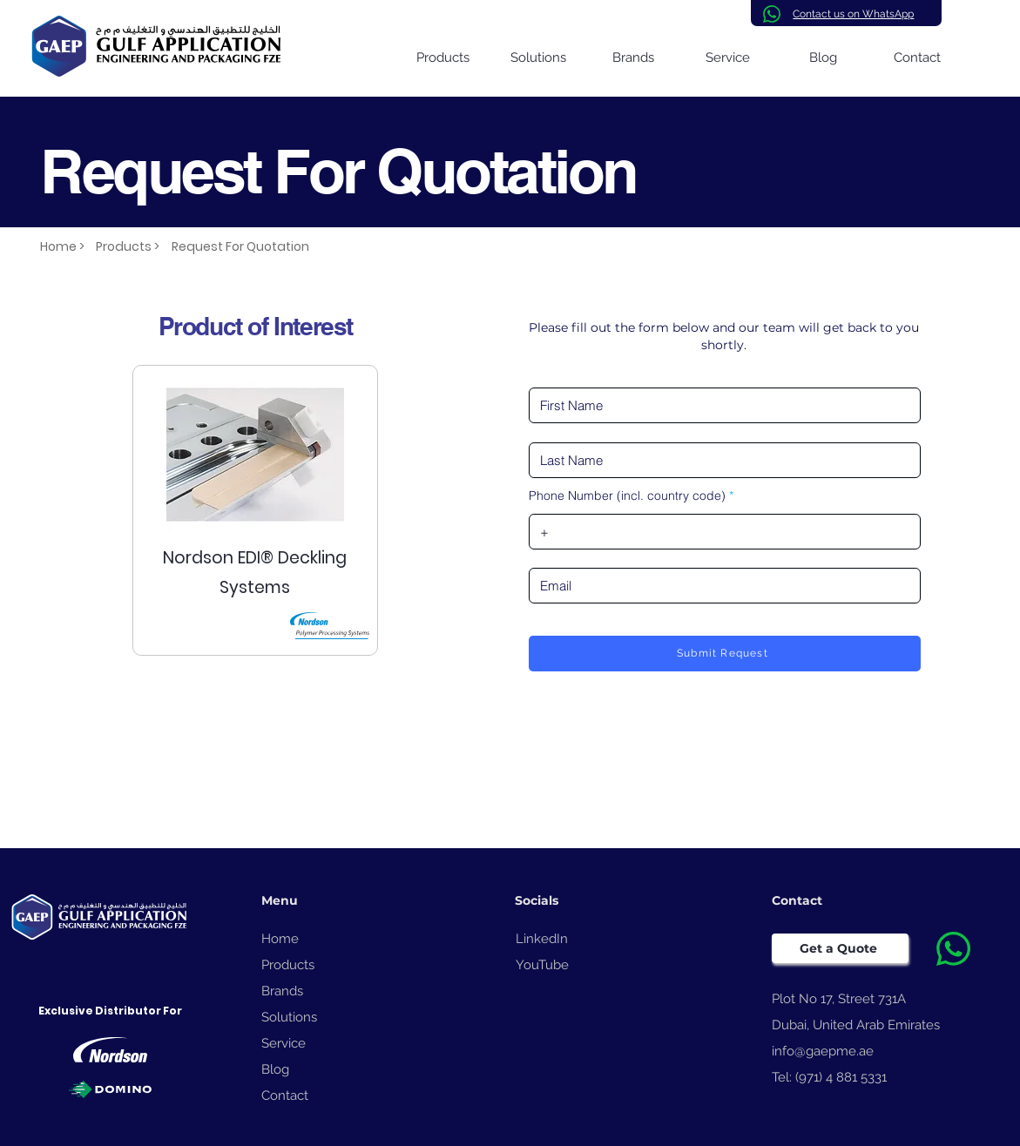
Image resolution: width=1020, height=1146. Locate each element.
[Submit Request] (725, 653)
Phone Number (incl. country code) (627, 495)
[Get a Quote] (840, 948)
